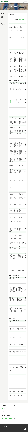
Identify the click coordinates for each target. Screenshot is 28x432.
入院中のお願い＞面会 (4, 419)
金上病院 (10, 100)
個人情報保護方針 (21, 426)
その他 (25, 19)
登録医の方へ (25, 426)
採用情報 (24, 2)
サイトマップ (18, 426)
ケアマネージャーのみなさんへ (3, 23)
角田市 (24, 19)
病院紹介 (11, 2)
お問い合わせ (25, 427)
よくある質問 (22, 427)
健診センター (2, 17)
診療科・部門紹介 (17, 2)
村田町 (22, 19)
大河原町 (19, 19)
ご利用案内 (4, 2)
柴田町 (20, 19)
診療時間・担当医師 (4, 409)
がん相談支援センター (3, 24)
